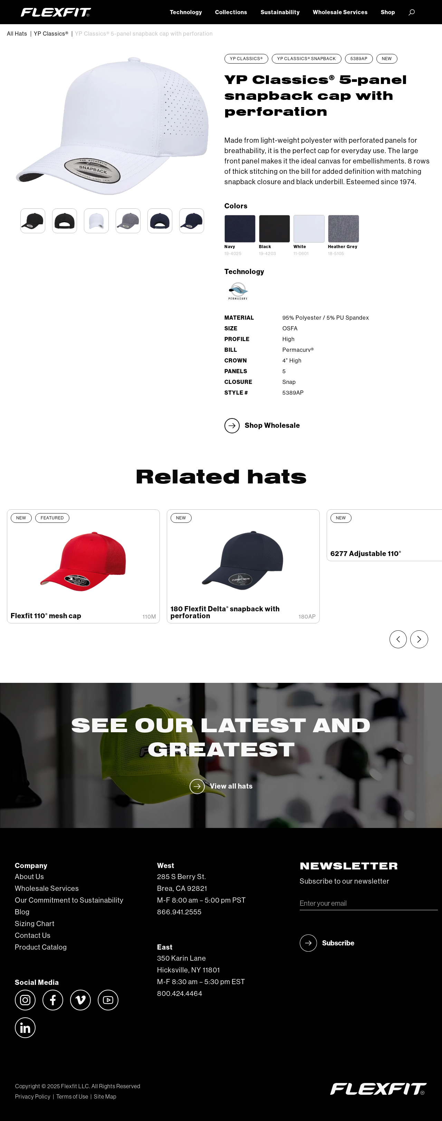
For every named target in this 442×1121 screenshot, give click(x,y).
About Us (29, 877)
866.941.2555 (179, 912)
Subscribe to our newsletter (345, 881)
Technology (186, 12)
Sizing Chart (35, 924)
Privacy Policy (33, 1097)
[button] (411, 12)
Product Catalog (41, 947)
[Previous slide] (398, 639)
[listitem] (83, 566)
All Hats (17, 34)
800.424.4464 (179, 993)
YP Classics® (51, 34)
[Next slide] (419, 639)
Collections (231, 12)
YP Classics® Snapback (306, 59)
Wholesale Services (340, 12)
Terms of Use (72, 1097)
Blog (22, 912)
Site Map (105, 1097)
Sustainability (280, 12)
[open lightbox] (240, 228)
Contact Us (33, 935)
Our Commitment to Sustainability (69, 900)
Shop (388, 12)
